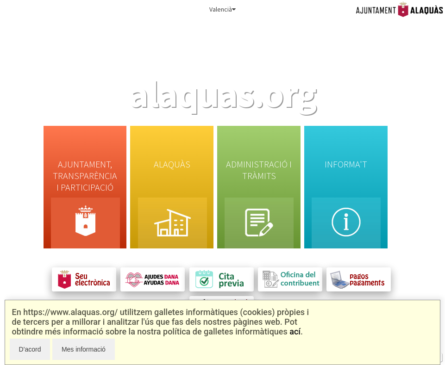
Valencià (222, 9)
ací (295, 331)
